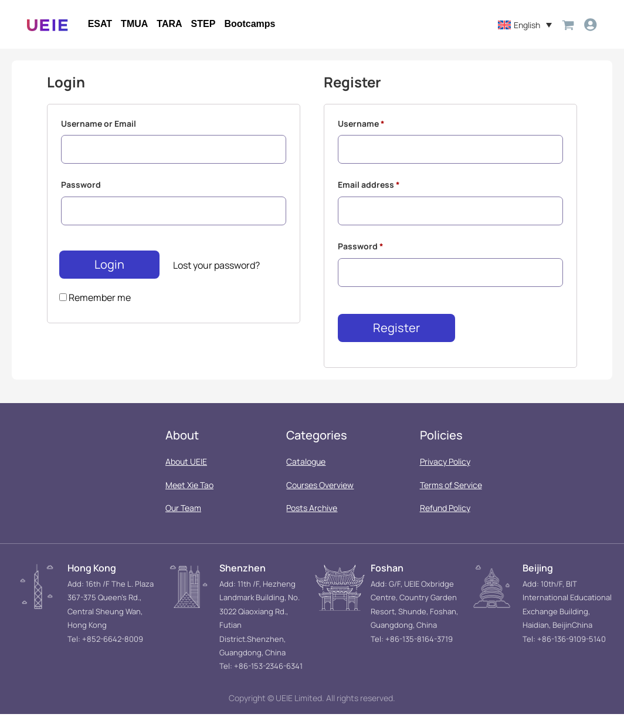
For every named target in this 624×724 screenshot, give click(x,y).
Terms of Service (451, 494)
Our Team (183, 518)
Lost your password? (216, 272)
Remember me (95, 305)
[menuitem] (523, 25)
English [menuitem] (524, 25)
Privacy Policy (445, 472)
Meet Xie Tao (189, 494)
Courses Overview (320, 494)
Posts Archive (311, 518)
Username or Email (98, 124)
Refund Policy (445, 518)
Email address (369, 189)
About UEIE (186, 472)
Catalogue (305, 472)
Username (361, 124)
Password (81, 189)
